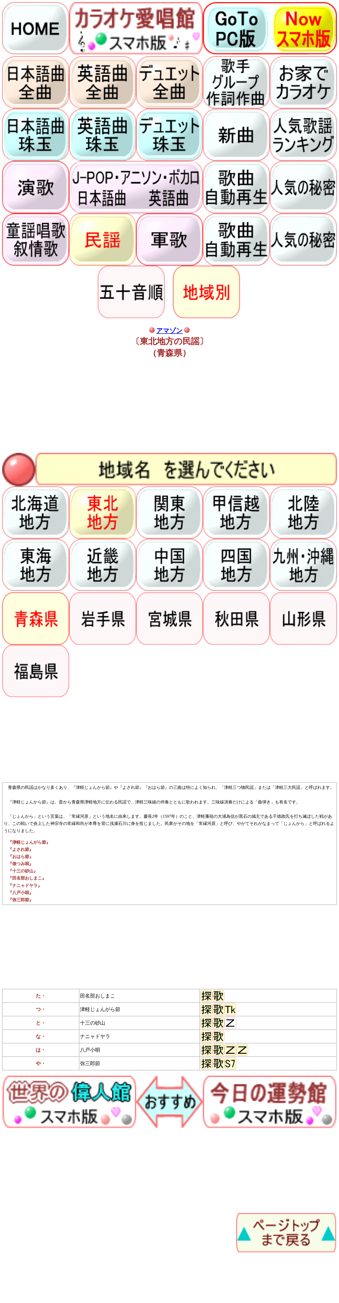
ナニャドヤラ (95, 1036)
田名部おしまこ (97, 996)
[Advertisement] (161, 406)
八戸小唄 (90, 1050)
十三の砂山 (92, 1023)
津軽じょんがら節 (100, 1009)
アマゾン (169, 330)
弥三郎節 (90, 1063)
